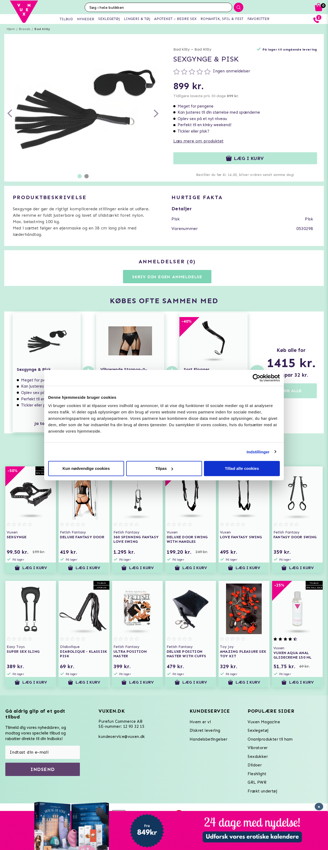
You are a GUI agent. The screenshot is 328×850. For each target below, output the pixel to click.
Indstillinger (258, 451)
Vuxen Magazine (264, 722)
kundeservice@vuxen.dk (122, 736)
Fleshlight (257, 773)
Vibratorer (258, 747)
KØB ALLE (291, 390)
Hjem (11, 29)
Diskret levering (205, 730)
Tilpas (164, 468)
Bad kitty (42, 29)
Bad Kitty (202, 49)
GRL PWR (257, 782)
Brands (24, 29)
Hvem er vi (200, 722)
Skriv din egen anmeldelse (167, 276)
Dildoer (255, 765)
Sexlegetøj (258, 730)
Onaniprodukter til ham (270, 739)
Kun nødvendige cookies (86, 468)
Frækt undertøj (262, 791)
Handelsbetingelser (208, 739)
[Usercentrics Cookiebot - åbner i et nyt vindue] (256, 378)
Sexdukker (258, 756)
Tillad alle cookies (242, 468)
